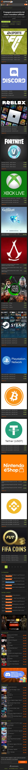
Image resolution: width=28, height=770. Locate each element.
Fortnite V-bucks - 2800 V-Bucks (9, 164)
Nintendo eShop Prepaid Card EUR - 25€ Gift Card (12, 485)
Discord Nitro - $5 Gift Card (8, 95)
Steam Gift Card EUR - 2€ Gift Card (9, 340)
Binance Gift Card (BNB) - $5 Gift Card (10, 522)
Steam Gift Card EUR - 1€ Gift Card (9, 338)
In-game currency (16, 21)
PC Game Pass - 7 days (7, 305)
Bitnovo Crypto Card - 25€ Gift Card (9, 412)
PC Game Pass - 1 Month (7, 307)
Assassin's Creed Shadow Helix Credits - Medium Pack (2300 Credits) (11, 265)
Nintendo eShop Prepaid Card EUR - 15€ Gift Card (12, 482)
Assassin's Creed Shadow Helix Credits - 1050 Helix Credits (12, 271)
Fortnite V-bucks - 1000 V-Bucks (9, 162)
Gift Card (12, 24)
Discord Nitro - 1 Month (7, 91)
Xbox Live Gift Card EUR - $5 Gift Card (10, 202)
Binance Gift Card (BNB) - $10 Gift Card (10, 524)
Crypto (18, 24)
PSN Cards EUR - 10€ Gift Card (8, 374)
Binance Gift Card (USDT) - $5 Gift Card (10, 447)
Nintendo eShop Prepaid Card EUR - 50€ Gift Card (12, 488)
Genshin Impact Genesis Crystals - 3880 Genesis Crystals (10, 234)
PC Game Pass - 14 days (7, 303)
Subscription (5, 24)
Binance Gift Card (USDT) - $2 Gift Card (10, 445)
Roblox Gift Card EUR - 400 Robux (9, 128)
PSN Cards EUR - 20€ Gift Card (8, 376)
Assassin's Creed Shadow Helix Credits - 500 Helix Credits (11, 268)
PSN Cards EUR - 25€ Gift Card (8, 378)
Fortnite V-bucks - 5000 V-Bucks (9, 166)
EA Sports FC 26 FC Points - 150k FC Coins (11, 59)
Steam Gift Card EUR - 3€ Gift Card (9, 342)
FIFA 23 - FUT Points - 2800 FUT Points (10, 557)
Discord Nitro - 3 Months (7, 93)
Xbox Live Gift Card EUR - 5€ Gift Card (10, 200)
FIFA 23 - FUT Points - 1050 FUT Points (10, 560)
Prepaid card (5, 26)
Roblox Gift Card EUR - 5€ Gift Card (9, 126)
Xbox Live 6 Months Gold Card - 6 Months (11, 198)
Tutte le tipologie (6, 21)
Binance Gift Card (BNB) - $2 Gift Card (10, 520)
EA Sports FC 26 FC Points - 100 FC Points (11, 55)
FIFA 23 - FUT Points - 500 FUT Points (10, 555)
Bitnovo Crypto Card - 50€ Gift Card (9, 414)
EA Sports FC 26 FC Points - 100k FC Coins (11, 57)
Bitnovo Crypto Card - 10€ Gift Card (9, 410)
